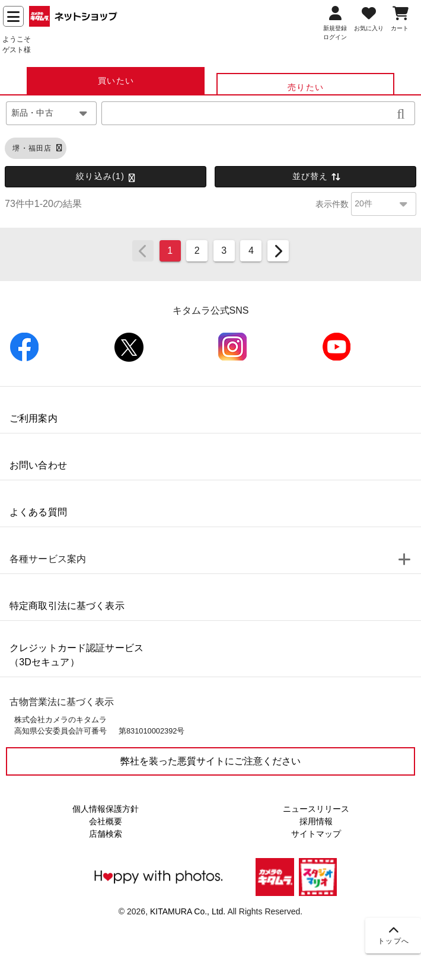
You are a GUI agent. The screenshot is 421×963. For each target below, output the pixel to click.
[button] (401, 113)
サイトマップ (316, 833)
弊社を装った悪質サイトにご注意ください (210, 761)
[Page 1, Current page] (170, 251)
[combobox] (51, 113)
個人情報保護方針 (105, 809)
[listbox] (210, 529)
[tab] (116, 80)
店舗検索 (105, 833)
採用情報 (316, 821)
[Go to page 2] (197, 251)
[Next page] (278, 251)
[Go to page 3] (224, 251)
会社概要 (105, 821)
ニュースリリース (316, 809)
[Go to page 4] (250, 251)
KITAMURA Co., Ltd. (187, 911)
